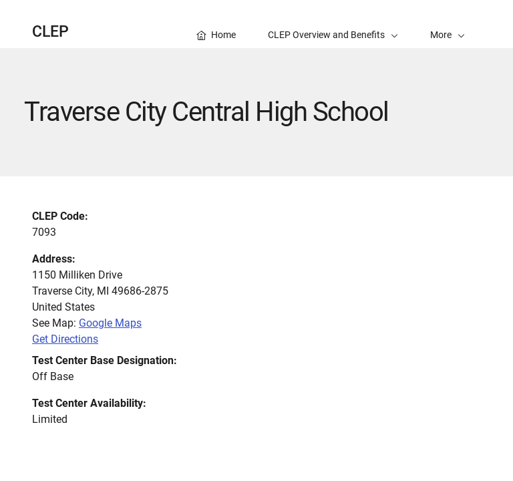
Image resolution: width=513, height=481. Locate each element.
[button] (447, 24)
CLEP (50, 32)
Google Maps (110, 323)
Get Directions (65, 339)
